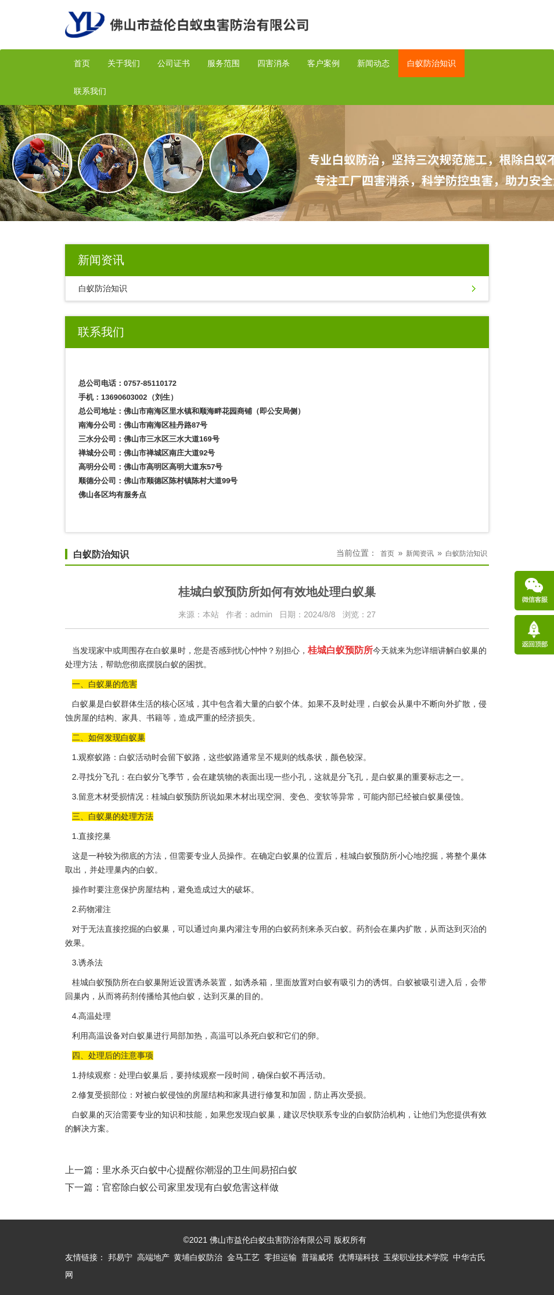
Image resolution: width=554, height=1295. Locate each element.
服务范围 (223, 63)
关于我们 (123, 63)
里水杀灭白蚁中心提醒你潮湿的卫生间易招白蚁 (199, 1170)
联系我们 (90, 91)
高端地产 (153, 1257)
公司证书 (173, 63)
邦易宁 (120, 1257)
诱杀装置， (214, 982)
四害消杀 (273, 63)
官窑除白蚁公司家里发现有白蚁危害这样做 (190, 1187)
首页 (82, 63)
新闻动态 (373, 63)
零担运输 (280, 1257)
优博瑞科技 (359, 1257)
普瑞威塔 (317, 1257)
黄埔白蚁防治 (198, 1257)
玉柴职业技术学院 (415, 1257)
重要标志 (428, 777)
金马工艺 (243, 1257)
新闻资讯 (420, 553)
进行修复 (265, 1094)
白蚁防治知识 (431, 63)
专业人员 (210, 855)
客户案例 (323, 63)
